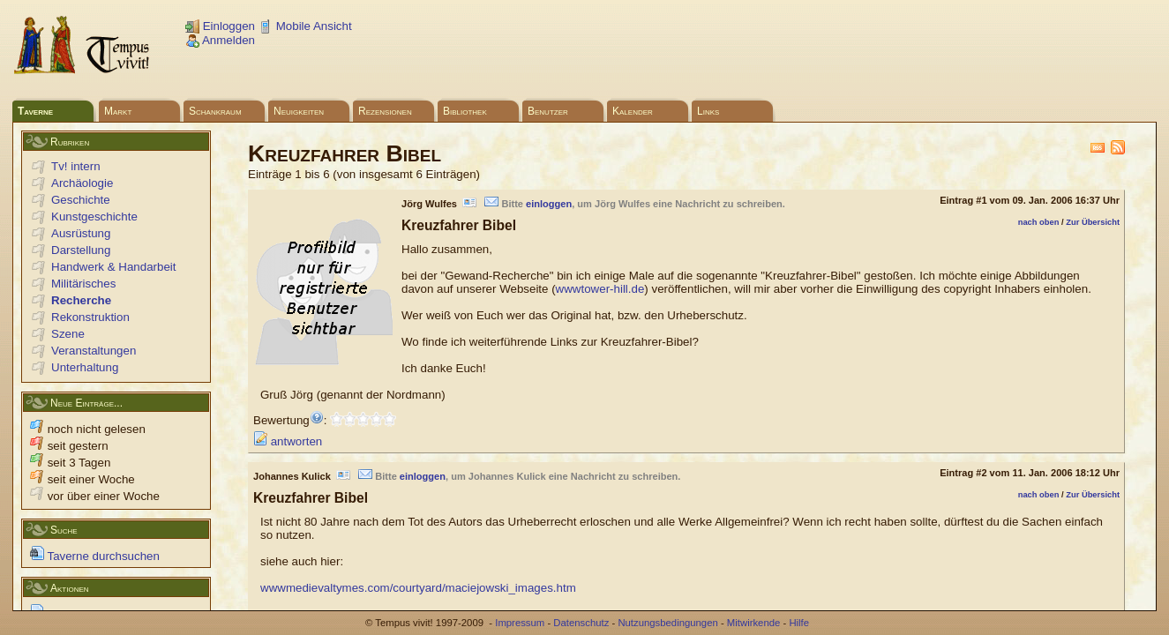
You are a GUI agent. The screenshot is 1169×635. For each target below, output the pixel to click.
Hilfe (799, 622)
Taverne (35, 111)
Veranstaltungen (93, 350)
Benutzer (548, 111)
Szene (68, 333)
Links (708, 111)
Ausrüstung (80, 233)
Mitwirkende (753, 622)
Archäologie (82, 183)
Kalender (632, 111)
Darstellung (80, 250)
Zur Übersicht (1093, 222)
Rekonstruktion (90, 317)
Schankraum (215, 111)
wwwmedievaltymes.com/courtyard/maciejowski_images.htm (418, 587)
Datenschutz (581, 622)
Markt (117, 111)
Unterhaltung (84, 367)
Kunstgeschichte (94, 216)
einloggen (549, 203)
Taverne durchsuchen (95, 556)
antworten (287, 441)
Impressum (519, 622)
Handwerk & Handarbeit (113, 266)
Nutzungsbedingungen (667, 622)
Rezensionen (385, 111)
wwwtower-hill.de (600, 288)
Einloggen (220, 26)
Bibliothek (465, 111)
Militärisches (83, 283)
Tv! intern (76, 166)
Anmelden (220, 40)
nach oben (1039, 222)
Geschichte (80, 199)
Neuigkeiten (299, 111)
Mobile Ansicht (305, 26)
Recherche (81, 300)
